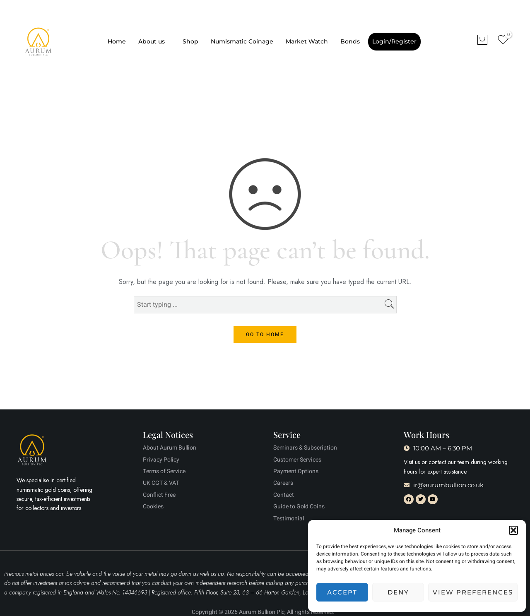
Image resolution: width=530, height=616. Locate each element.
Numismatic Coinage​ (242, 41)
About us (151, 41)
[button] (513, 530)
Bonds (350, 41)
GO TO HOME (265, 334)
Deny (398, 592)
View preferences (473, 592)
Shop (190, 41)
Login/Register (394, 41)
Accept (342, 592)
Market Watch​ (307, 41)
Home (117, 41)
